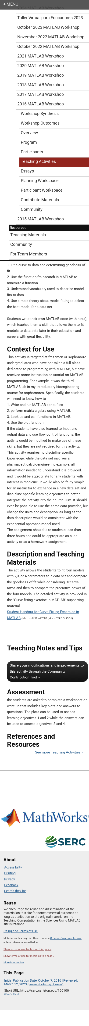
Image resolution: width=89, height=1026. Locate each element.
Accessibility (13, 867)
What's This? (11, 994)
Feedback (11, 885)
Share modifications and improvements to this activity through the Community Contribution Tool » (47, 671)
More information (14, 962)
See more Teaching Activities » (59, 752)
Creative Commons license (66, 938)
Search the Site (15, 891)
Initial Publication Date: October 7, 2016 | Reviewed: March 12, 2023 (41, 982)
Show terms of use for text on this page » (27, 949)
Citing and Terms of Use (21, 931)
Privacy (9, 879)
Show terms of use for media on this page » (29, 956)
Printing (10, 873)
